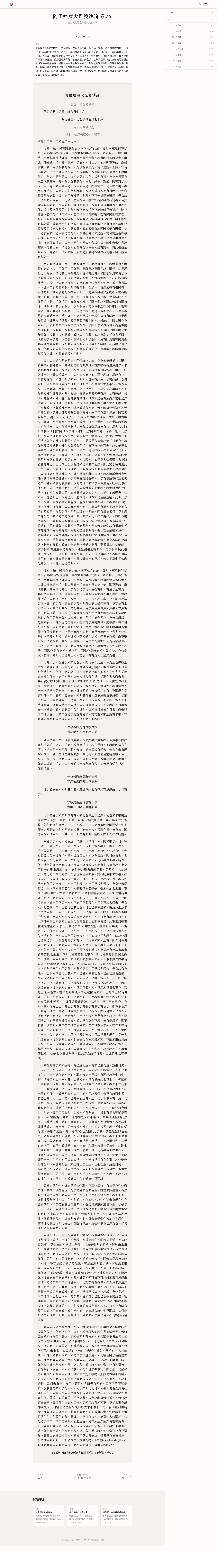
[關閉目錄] (212, 12)
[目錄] (205, 4)
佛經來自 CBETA (67, 1540)
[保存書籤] (195, 4)
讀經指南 (94, 1540)
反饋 (102, 1540)
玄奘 (92, 22)
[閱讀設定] (200, 4)
